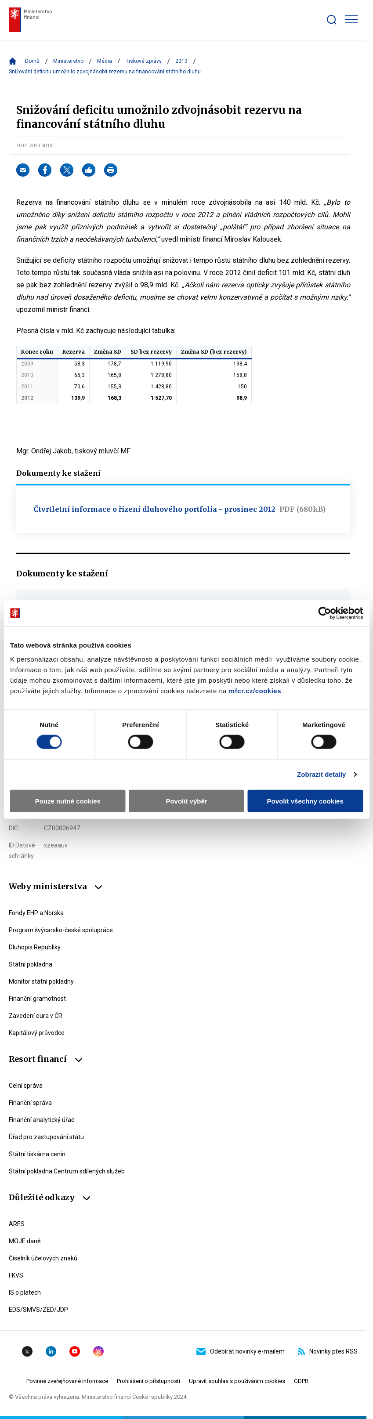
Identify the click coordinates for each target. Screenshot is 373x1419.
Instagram (98, 1351)
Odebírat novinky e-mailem (240, 1351)
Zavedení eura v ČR (35, 1015)
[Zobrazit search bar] (332, 20)
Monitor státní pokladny (41, 981)
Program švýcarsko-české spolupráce (61, 930)
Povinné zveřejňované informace (67, 1381)
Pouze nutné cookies (68, 800)
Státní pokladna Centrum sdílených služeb (67, 1171)
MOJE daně (24, 1241)
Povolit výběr (186, 800)
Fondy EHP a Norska (36, 912)
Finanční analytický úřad (42, 1119)
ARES (17, 1223)
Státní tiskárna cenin (37, 1154)
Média (104, 61)
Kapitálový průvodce (37, 1032)
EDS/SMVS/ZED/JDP (38, 1309)
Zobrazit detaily (321, 774)
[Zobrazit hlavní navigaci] (351, 19)
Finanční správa (30, 1102)
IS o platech (25, 1292)
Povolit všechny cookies (305, 800)
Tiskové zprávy (144, 61)
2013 (181, 61)
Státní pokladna (30, 964)
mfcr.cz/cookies (255, 690)
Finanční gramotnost (37, 998)
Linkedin (51, 1351)
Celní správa (26, 1085)
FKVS (16, 1275)
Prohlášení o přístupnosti (148, 1381)
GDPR (301, 1381)
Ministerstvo (68, 61)
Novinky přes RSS (328, 1351)
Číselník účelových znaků (43, 1258)
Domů (32, 61)
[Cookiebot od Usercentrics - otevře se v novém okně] (324, 613)
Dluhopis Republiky (35, 947)
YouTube (74, 1351)
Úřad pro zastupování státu (46, 1136)
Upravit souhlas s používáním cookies (237, 1381)
